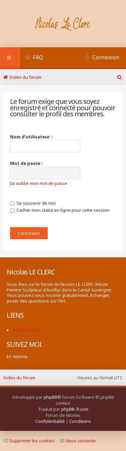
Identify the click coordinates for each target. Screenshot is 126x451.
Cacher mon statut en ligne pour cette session (60, 210)
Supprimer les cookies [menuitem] (29, 441)
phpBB (50, 397)
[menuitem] (34, 58)
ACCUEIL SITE (27, 330)
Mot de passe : (26, 163)
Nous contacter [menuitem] (78, 441)
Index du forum (19, 378)
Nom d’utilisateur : (31, 137)
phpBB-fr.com (74, 409)
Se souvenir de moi (33, 203)
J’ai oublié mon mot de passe (38, 183)
